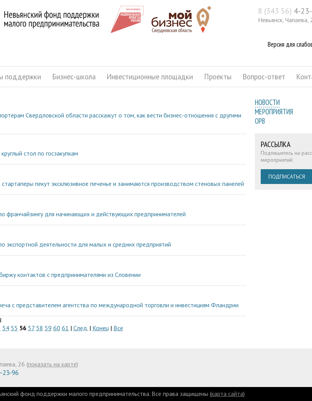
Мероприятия (274, 111)
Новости (267, 102)
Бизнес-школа (74, 76)
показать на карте (52, 364)
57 (31, 328)
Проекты (218, 76)
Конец (100, 328)
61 (65, 328)
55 (14, 328)
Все (118, 328)
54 (5, 328)
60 (56, 328)
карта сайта (227, 393)
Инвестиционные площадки (149, 76)
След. (80, 328)
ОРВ (260, 121)
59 (48, 328)
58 (39, 328)
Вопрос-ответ (263, 76)
